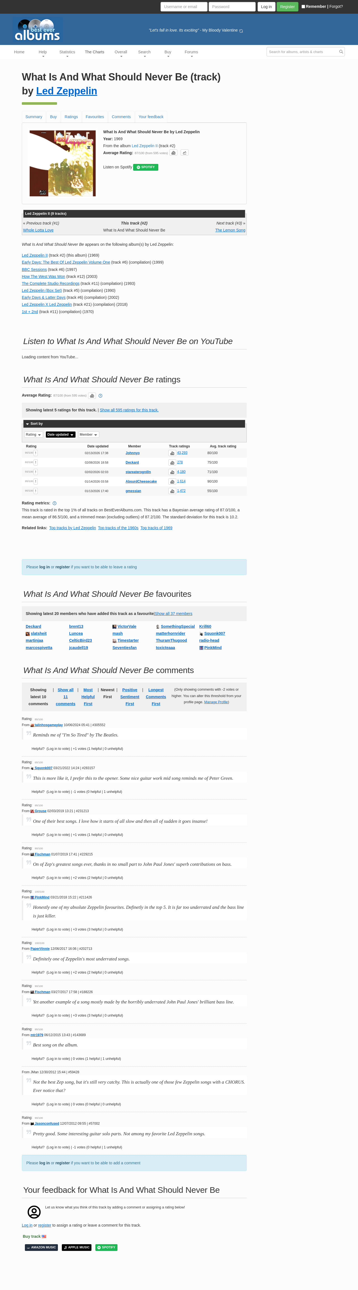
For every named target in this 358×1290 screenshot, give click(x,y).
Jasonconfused (44, 1124)
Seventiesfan (124, 647)
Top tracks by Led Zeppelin (72, 528)
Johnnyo (133, 453)
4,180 (181, 472)
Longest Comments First (156, 697)
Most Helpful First (88, 697)
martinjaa (34, 640)
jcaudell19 (78, 647)
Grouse (38, 811)
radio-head (209, 640)
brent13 (76, 626)
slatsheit (39, 633)
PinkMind (213, 647)
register (62, 567)
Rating (34, 435)
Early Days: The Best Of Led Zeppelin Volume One (66, 262)
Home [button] (19, 52)
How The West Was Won (43, 276)
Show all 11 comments (66, 697)
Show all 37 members (173, 613)
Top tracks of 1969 (156, 528)
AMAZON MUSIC (41, 1247)
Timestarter (128, 640)
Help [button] (43, 53)
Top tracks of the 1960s (118, 528)
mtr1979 (36, 1035)
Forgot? (336, 6)
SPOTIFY (146, 167)
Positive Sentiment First (129, 697)
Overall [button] (121, 53)
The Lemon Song (230, 230)
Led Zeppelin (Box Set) (42, 290)
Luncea (76, 633)
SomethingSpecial (178, 626)
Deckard (132, 462)
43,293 (182, 453)
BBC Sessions (34, 269)
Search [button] (144, 53)
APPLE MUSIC (77, 1247)
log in (44, 567)
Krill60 (205, 626)
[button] (173, 152)
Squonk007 (214, 633)
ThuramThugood (171, 640)
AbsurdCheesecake (141, 481)
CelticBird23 (80, 640)
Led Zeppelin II (145, 146)
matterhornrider (170, 633)
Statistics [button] (67, 53)
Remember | (315, 6)
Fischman (40, 854)
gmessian (133, 491)
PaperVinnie (40, 949)
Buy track (32, 1236)
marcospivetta (39, 647)
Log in (27, 1225)
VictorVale (126, 626)
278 (180, 462)
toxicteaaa (165, 647)
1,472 (181, 491)
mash (117, 633)
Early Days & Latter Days (43, 297)
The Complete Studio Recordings (50, 283)
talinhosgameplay (46, 725)
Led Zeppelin (66, 91)
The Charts (94, 52)
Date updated (60, 435)
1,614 (181, 481)
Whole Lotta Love (38, 230)
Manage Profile (216, 702)
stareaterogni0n (138, 472)
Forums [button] (191, 53)
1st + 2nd (30, 311)
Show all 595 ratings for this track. (129, 410)
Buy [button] (167, 53)
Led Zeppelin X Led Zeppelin (47, 304)
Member (89, 435)
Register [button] (287, 6)
